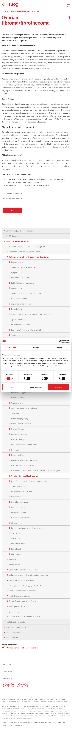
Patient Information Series (17, 241)
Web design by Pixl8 (9, 692)
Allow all (58, 387)
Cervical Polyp (16, 288)
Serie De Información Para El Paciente (24, 570)
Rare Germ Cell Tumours (21, 424)
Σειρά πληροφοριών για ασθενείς (22, 601)
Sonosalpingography (19, 418)
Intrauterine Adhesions (20, 325)
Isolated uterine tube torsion (22, 465)
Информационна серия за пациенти (24, 617)
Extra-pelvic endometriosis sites (24, 444)
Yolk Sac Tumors (18, 533)
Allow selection (36, 387)
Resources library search (16, 627)
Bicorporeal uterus (18, 455)
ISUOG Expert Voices (14, 632)
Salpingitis (15, 413)
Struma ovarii (16, 523)
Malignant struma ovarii (21, 512)
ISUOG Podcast (12, 637)
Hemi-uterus (16, 450)
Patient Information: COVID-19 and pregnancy (27, 246)
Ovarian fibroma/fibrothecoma (24, 476)
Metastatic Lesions (18, 544)
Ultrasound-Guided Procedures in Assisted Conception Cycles (35, 471)
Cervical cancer (17, 403)
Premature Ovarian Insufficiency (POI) (26, 330)
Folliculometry (16, 549)
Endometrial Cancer (19, 434)
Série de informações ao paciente (22, 591)
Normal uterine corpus (20, 518)
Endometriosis (17, 262)
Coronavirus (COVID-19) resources (20, 231)
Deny (13, 387)
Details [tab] (36, 347)
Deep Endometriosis (19, 298)
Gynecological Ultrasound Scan (23, 267)
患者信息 (12, 559)
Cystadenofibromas (19, 319)
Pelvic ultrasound (18, 554)
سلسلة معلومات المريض (18, 611)
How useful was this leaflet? (14, 198)
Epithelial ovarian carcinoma (22, 283)
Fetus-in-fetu (16, 309)
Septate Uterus (17, 335)
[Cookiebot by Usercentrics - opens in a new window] (60, 341)
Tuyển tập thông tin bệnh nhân (21, 580)
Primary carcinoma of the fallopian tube (27, 528)
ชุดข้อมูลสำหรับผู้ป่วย (17, 606)
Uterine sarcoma (18, 398)
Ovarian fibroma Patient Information (20, 648)
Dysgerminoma (17, 272)
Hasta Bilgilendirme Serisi (19, 596)
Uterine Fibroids (17, 429)
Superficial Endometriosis (21, 304)
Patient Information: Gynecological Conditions (22, 11)
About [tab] (59, 347)
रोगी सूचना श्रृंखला (14, 564)
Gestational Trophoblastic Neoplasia (26, 293)
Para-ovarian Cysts (18, 439)
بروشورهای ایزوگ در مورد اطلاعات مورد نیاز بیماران (27, 585)
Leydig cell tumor (18, 507)
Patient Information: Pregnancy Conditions (26, 252)
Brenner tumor (17, 497)
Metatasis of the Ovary (20, 278)
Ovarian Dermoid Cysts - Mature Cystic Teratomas (31, 314)
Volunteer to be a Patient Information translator (28, 575)
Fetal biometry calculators (16, 622)
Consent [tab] (12, 347)
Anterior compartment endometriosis (26, 408)
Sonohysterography (19, 486)
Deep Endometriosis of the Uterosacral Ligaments (31, 481)
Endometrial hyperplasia (21, 392)
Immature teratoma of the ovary (24, 460)
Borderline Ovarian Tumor (21, 491)
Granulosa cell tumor (19, 502)
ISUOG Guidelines (13, 236)
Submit (12, 210)
